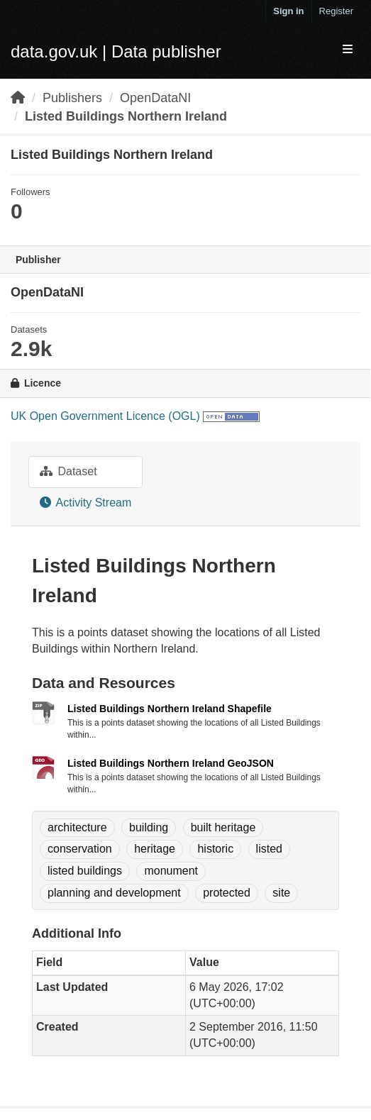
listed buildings (85, 871)
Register (336, 11)
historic (215, 849)
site (281, 893)
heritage (154, 849)
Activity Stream (85, 503)
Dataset (68, 471)
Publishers (72, 98)
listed (269, 849)
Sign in (288, 11)
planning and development (114, 893)
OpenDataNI (155, 98)
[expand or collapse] (347, 50)
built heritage (223, 827)
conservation (80, 849)
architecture (77, 827)
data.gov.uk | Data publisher (116, 51)
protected (226, 893)
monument (171, 871)
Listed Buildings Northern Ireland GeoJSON (170, 763)
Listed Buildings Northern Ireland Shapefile (169, 708)
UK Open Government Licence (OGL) (105, 416)
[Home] (18, 98)
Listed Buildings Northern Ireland (126, 116)
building (148, 827)
